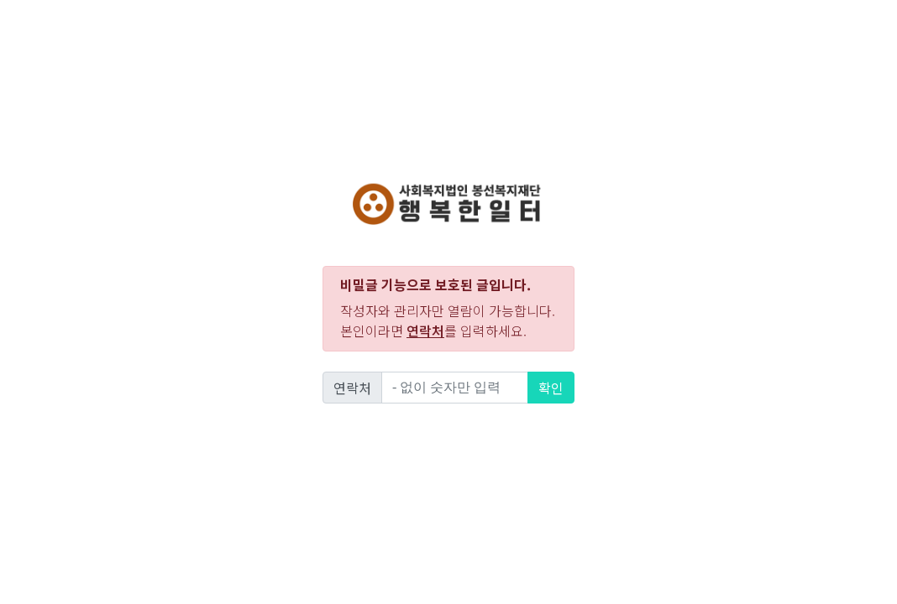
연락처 (352, 388)
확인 (551, 388)
